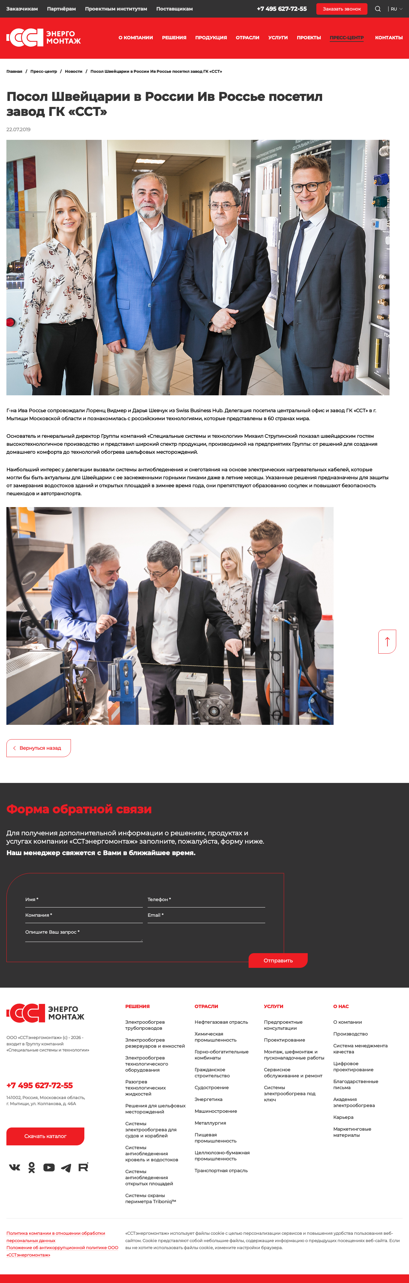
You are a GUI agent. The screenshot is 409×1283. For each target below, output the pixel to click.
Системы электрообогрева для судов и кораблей (150, 1130)
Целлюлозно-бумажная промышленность (222, 1156)
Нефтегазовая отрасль (221, 1022)
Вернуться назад (40, 748)
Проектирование (284, 1040)
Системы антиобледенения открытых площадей (149, 1178)
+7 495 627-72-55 (282, 8)
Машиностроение (216, 1111)
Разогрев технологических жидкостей (145, 1088)
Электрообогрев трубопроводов (145, 1025)
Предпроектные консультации (283, 1025)
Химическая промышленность (215, 1037)
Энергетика (208, 1099)
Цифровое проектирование (353, 1067)
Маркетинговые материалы (352, 1132)
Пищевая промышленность (215, 1138)
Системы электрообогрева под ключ (289, 1094)
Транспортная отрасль (221, 1170)
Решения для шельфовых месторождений (155, 1109)
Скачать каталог (48, 1136)
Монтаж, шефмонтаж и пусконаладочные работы (294, 1055)
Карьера (343, 1117)
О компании (347, 1022)
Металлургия (210, 1123)
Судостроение (212, 1087)
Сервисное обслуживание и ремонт (293, 1073)
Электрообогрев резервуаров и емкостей (155, 1043)
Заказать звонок (342, 9)
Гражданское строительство (212, 1073)
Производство (350, 1034)
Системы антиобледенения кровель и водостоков (151, 1154)
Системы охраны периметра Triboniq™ (150, 1198)
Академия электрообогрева (354, 1102)
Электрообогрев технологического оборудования (146, 1064)
